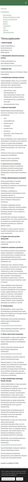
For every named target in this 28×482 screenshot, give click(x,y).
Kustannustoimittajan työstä (11, 17)
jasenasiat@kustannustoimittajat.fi (11, 354)
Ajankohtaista (7, 15)
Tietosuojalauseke (8, 32)
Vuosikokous (6, 26)
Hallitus (5, 24)
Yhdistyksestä (5, 12)
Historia (5, 21)
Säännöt (5, 30)
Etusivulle (3, 8)
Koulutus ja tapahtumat (10, 19)
